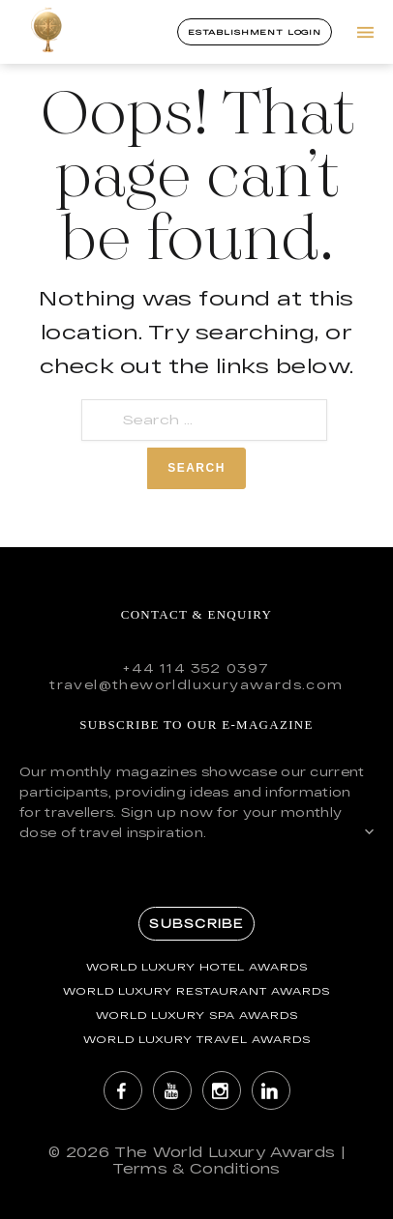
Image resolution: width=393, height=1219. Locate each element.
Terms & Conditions (196, 1168)
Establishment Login (254, 32)
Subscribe (196, 923)
